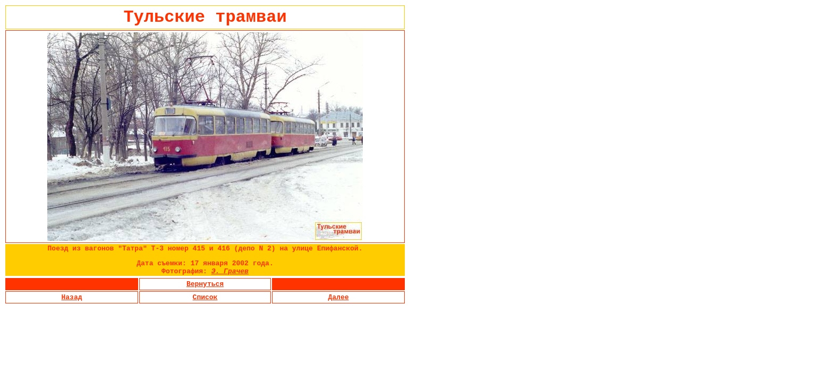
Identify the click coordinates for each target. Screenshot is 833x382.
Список (205, 297)
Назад (71, 297)
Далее (338, 297)
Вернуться (205, 284)
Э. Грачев (230, 271)
